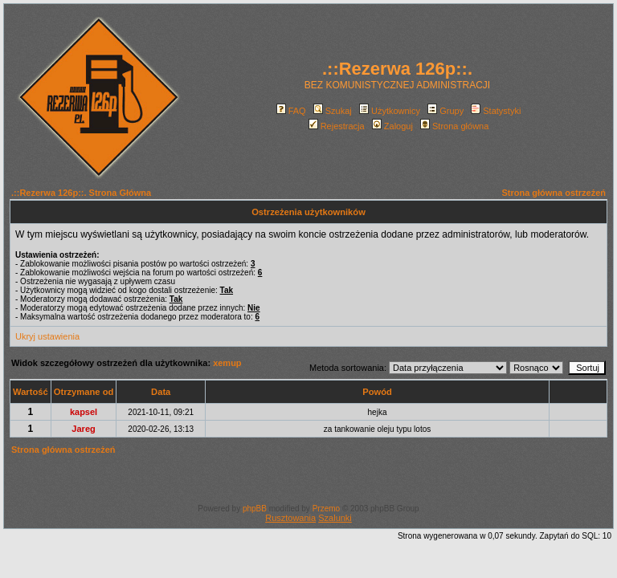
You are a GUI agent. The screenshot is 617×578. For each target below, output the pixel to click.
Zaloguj (392, 126)
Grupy (445, 111)
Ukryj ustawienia (47, 336)
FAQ (291, 111)
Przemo (326, 508)
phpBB (255, 508)
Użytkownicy (389, 111)
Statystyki (496, 111)
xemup (227, 363)
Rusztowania (290, 518)
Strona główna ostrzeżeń (553, 192)
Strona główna (454, 126)
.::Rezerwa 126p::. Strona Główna (81, 192)
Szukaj (332, 111)
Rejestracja (336, 126)
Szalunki (335, 518)
